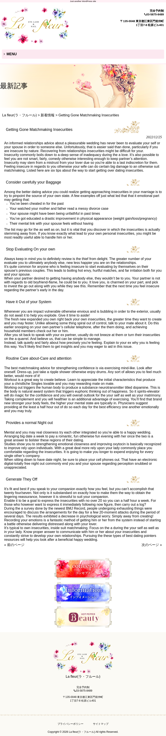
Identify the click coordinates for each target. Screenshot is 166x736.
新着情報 (47, 115)
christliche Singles (28, 383)
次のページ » (152, 545)
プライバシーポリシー (70, 723)
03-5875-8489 (155, 14)
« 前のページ (14, 545)
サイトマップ (101, 723)
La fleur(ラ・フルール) (19, 115)
